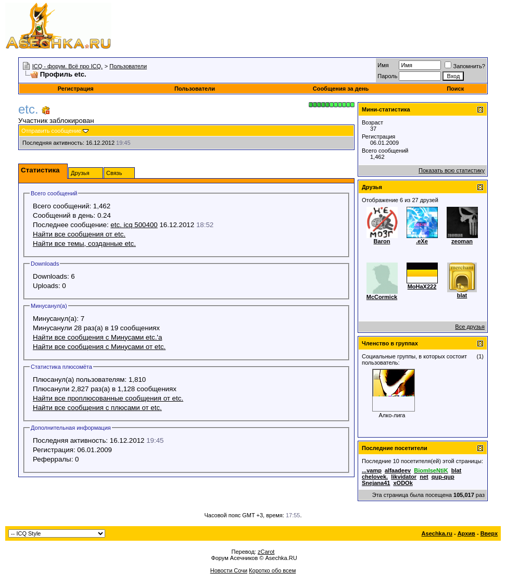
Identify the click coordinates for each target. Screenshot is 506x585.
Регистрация (76, 88)
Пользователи (128, 66)
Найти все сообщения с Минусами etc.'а (97, 337)
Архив (466, 533)
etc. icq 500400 (133, 225)
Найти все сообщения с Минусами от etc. (99, 347)
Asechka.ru (437, 533)
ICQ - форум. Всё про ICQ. (67, 66)
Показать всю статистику (452, 170)
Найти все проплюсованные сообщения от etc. (108, 398)
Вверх (489, 533)
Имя (382, 65)
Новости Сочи (228, 570)
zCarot (266, 552)
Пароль (387, 76)
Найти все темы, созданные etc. (84, 243)
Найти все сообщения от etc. (79, 234)
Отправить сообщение (51, 131)
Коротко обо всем (272, 570)
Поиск (455, 88)
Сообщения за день (341, 88)
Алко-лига (392, 415)
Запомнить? (465, 66)
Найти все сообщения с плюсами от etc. (97, 408)
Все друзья (470, 326)
